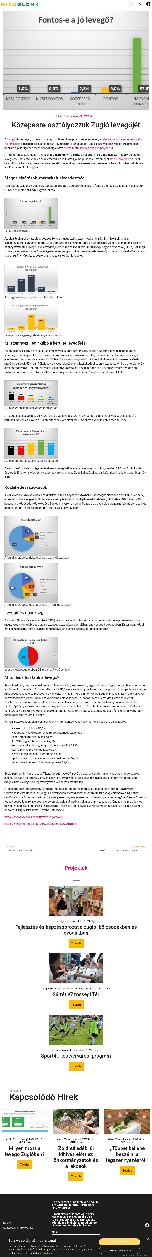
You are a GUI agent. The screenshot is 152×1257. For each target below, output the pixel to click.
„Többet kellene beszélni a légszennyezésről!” (127, 1154)
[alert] (76, 1246)
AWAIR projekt (118, 159)
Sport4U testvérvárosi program (76, 1056)
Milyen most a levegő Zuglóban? (25, 1151)
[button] (131, 4)
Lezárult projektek (61, 1050)
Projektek (76, 921)
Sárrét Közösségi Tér (76, 994)
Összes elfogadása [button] (119, 1241)
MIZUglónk (93, 921)
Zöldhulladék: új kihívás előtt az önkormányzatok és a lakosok (76, 1157)
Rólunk (7, 1222)
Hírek (59, 116)
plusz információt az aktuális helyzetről (88, 148)
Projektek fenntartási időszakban (73, 988)
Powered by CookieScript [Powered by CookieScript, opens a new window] (136, 1255)
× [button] (148, 1239)
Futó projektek (61, 921)
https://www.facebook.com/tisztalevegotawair (33, 817)
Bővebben (47, 1253)
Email (55, 1231)
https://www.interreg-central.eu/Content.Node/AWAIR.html (40, 823)
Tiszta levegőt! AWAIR (78, 116)
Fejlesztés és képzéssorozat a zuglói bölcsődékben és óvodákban (76, 930)
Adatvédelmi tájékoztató (18, 1227)
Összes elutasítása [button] (119, 1250)
